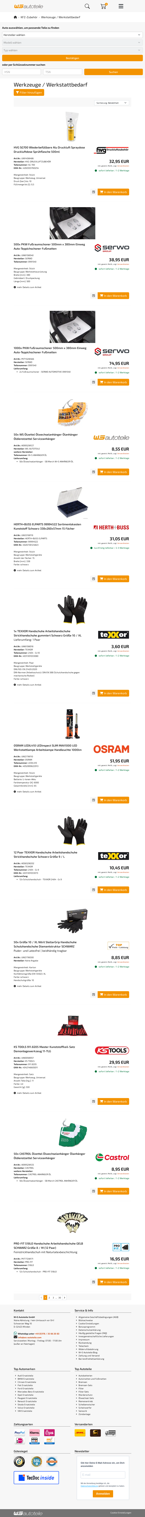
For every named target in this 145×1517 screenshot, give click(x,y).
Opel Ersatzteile (25, 1395)
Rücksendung (85, 1342)
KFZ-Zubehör (29, 17)
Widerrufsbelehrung (88, 1349)
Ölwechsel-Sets (86, 1398)
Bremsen (83, 1382)
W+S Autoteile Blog (88, 1352)
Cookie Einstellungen (89, 1323)
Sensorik (83, 1411)
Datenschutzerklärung (90, 1330)
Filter (81, 1388)
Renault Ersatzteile (27, 1401)
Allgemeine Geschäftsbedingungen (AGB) (98, 1317)
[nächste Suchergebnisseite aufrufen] (64, 1297)
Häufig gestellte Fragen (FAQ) (93, 1333)
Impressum (84, 1339)
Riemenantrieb (86, 1401)
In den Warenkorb (113, 192)
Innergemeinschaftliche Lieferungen (96, 1336)
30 (59, 1297)
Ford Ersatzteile (25, 1388)
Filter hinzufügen (29, 92)
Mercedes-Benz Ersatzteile (31, 1391)
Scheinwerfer (85, 1407)
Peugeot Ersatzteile (27, 1398)
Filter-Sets (84, 1391)
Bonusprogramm (87, 1326)
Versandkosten (123, 166)
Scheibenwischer (87, 1404)
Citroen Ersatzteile (27, 1382)
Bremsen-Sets (85, 1385)
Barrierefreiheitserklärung (91, 1358)
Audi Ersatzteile (25, 1375)
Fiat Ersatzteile (25, 1385)
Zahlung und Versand (89, 1355)
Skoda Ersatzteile (26, 1404)
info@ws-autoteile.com (30, 1337)
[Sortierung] (111, 102)
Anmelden (103, 1493)
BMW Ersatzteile (26, 1378)
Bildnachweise (86, 1320)
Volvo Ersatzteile (26, 1407)
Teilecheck (84, 1346)
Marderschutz (85, 1395)
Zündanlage (84, 1414)
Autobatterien (85, 1375)
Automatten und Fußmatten (92, 1378)
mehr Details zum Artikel (27, 287)
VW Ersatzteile (25, 1411)
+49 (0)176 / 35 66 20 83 (47, 1333)
